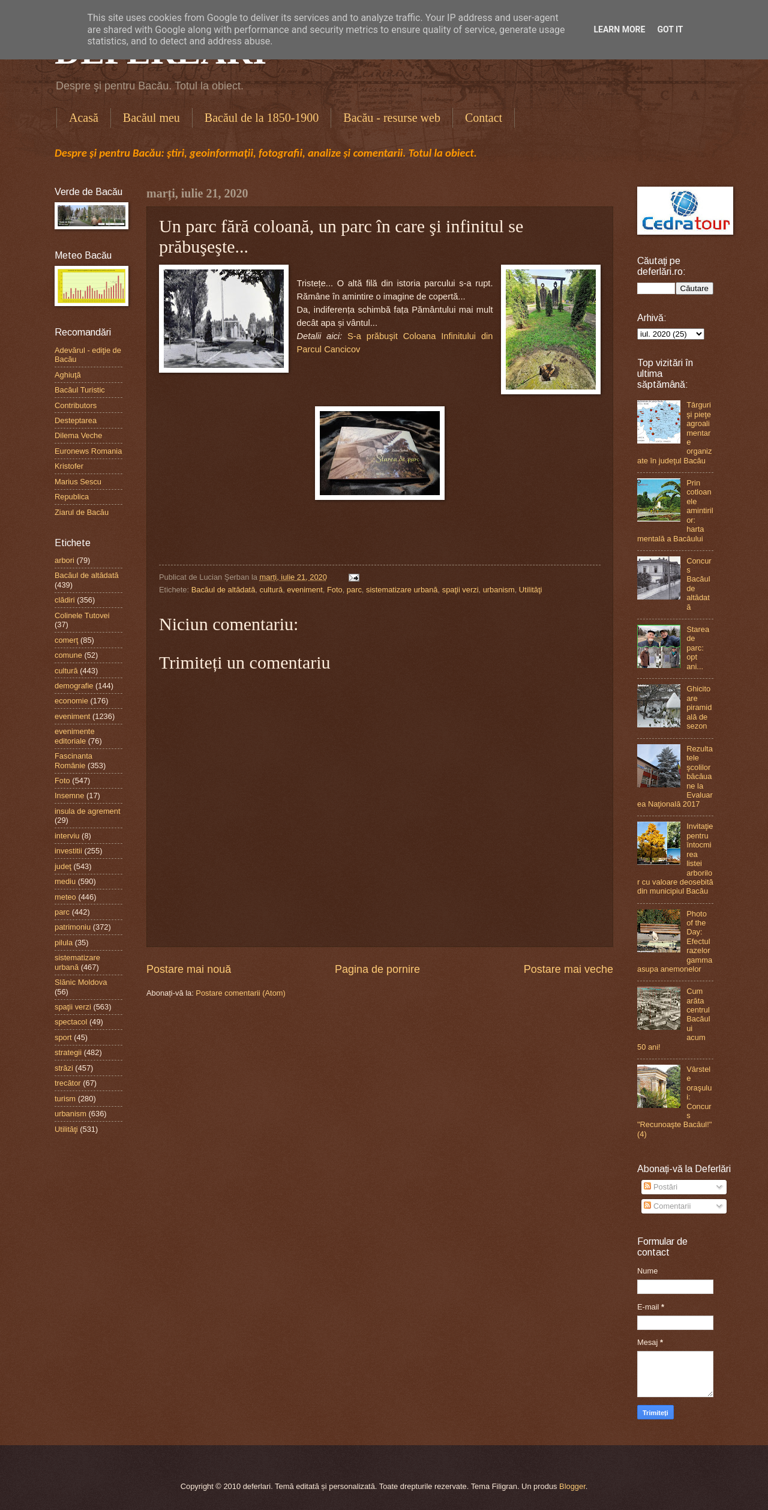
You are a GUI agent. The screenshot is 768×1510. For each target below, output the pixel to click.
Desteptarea (76, 420)
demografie (74, 685)
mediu (65, 881)
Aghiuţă (68, 374)
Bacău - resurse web (391, 117)
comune (68, 655)
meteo (65, 896)
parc (354, 589)
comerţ (66, 640)
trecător (68, 1082)
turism (65, 1098)
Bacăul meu (151, 117)
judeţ (63, 866)
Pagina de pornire (377, 969)
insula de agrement (88, 811)
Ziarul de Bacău (82, 512)
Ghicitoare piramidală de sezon (699, 707)
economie (71, 700)
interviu (67, 835)
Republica (72, 496)
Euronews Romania (88, 451)
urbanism (499, 589)
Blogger (572, 1486)
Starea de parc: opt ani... (697, 648)
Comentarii (667, 1206)
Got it (670, 29)
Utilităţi (530, 589)
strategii (68, 1052)
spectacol (71, 1021)
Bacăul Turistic (80, 389)
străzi (64, 1067)
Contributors (76, 405)
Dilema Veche (78, 435)
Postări (660, 1186)
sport (63, 1037)
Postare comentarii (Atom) (241, 992)
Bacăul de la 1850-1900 (262, 117)
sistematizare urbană (402, 589)
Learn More (619, 29)
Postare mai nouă (188, 969)
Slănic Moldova (81, 982)
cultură (271, 589)
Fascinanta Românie (73, 760)
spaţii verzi (460, 589)
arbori (64, 560)
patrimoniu (73, 926)
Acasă (83, 117)
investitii (68, 850)
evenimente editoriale (75, 736)
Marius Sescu (78, 481)
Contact (483, 117)
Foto (335, 589)
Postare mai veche (568, 969)
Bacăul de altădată (223, 589)
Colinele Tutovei (82, 615)
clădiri (65, 599)
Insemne (69, 795)
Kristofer (69, 466)
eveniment (304, 589)
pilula (64, 942)
